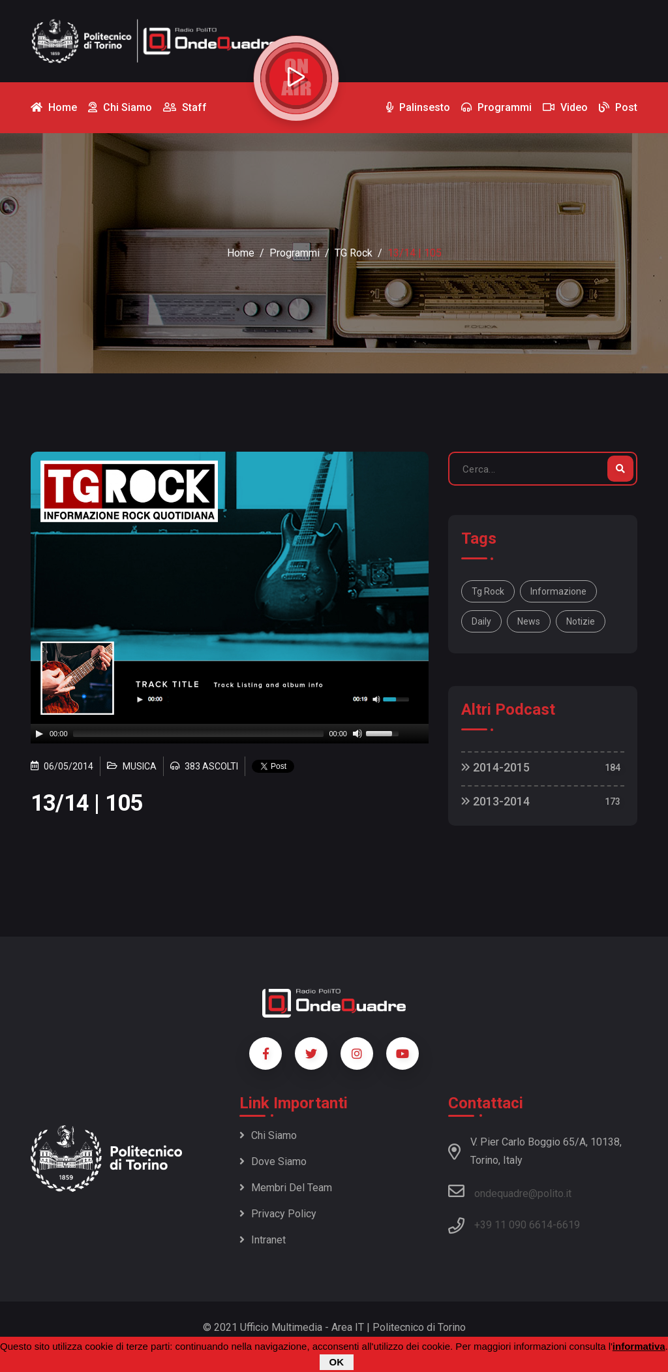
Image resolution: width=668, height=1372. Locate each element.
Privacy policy (277, 1214)
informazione (558, 591)
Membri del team (285, 1187)
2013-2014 (495, 801)
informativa (639, 1346)
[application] (230, 733)
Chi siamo (268, 1135)
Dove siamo (273, 1161)
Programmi (294, 253)
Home (240, 253)
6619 (568, 1225)
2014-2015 (495, 767)
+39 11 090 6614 (513, 1225)
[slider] (198, 733)
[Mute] (357, 733)
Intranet (262, 1240)
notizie (580, 621)
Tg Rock (488, 591)
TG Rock (353, 253)
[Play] (39, 733)
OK (336, 1361)
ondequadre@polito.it (509, 1191)
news (528, 621)
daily (481, 621)
